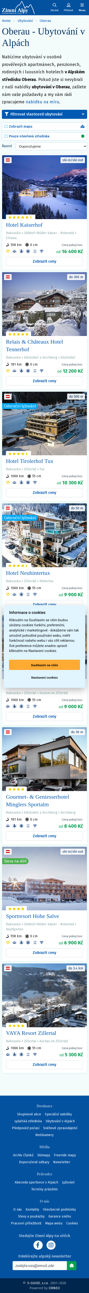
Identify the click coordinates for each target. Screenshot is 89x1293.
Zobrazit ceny (44, 261)
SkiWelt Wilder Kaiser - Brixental (49, 233)
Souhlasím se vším (44, 665)
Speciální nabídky (58, 1114)
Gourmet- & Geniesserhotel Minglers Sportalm (37, 800)
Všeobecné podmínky (59, 1210)
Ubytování (25, 21)
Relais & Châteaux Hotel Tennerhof (34, 345)
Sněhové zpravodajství (60, 1128)
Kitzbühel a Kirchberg (40, 358)
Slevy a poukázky (31, 1216)
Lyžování (68, 1182)
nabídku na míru (42, 102)
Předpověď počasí (25, 1128)
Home (6, 21)
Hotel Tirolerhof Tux (29, 461)
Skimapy (43, 1155)
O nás (17, 1210)
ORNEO (54, 1288)
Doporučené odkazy (34, 1162)
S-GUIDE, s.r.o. (38, 1283)
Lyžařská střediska (28, 1121)
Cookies (72, 1223)
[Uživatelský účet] (54, 7)
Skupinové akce (29, 1114)
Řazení (7, 146)
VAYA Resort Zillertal (31, 1033)
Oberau (45, 21)
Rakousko (13, 233)
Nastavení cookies (44, 677)
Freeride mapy (65, 1155)
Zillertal (30, 469)
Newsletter (61, 1162)
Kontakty (32, 1210)
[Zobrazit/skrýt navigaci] (82, 7)
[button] (44, 114)
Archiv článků (23, 1155)
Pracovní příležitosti (26, 1223)
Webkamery (44, 1135)
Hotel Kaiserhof (24, 225)
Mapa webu (53, 1223)
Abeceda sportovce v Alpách (36, 1182)
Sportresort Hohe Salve (32, 916)
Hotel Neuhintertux (28, 573)
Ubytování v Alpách (60, 1121)
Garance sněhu (59, 1216)
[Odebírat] (71, 1265)
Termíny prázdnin (44, 1189)
